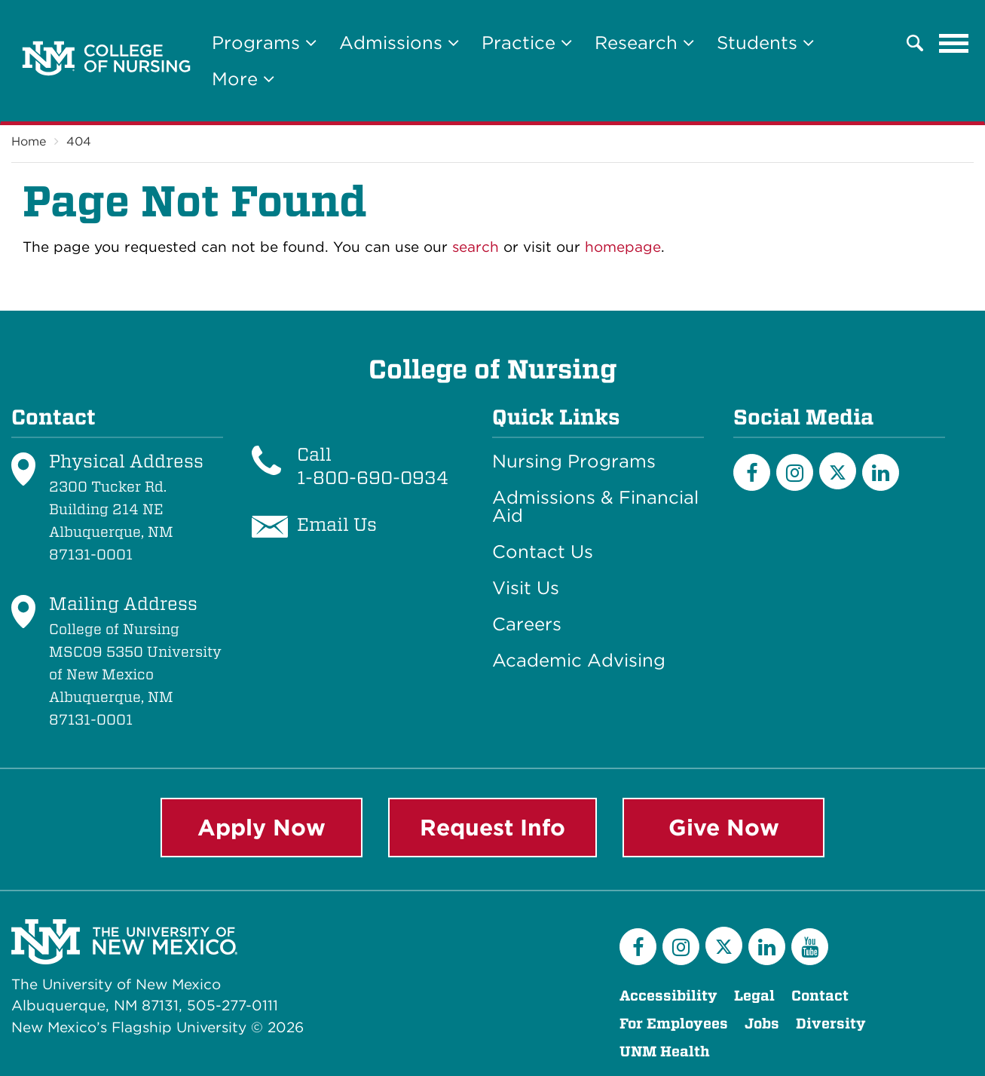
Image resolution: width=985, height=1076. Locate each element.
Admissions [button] (399, 43)
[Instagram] (794, 472)
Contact (820, 995)
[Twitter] (837, 470)
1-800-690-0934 (372, 478)
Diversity (831, 1023)
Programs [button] (264, 43)
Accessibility (668, 995)
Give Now (723, 827)
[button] (915, 43)
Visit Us (525, 588)
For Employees (673, 1023)
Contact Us (542, 552)
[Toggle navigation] (954, 43)
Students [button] (765, 43)
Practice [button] (527, 43)
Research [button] (644, 43)
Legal (754, 995)
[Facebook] (751, 472)
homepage (623, 247)
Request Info (492, 827)
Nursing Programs (574, 461)
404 (78, 141)
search (475, 247)
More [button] (243, 79)
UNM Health (664, 1051)
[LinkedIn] (880, 472)
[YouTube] (809, 946)
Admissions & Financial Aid (595, 507)
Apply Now (261, 827)
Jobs (762, 1023)
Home (28, 141)
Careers (526, 624)
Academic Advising (578, 660)
